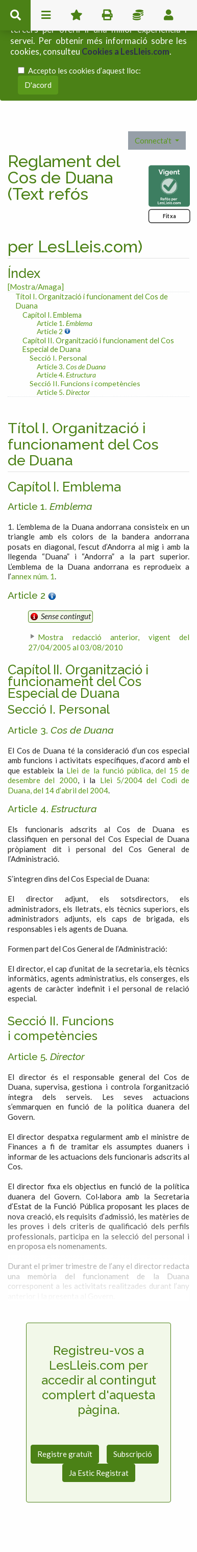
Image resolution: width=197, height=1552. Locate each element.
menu (46, 15)
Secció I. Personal (58, 355)
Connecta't (154, 138)
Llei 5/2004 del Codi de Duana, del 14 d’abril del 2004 (98, 783)
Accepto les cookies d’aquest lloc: (84, 70)
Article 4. (66, 372)
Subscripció (132, 1451)
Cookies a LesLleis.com (125, 51)
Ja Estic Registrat (99, 1470)
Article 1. (64, 321)
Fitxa (169, 213)
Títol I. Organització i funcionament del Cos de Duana (91, 299)
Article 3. (71, 364)
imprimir (107, 15)
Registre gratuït (64, 1451)
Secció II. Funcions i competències (85, 381)
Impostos (137, 15)
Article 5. (63, 389)
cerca (15, 15)
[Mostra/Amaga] (36, 284)
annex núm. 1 (33, 574)
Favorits (76, 15)
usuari (168, 15)
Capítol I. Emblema (52, 312)
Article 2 (50, 329)
